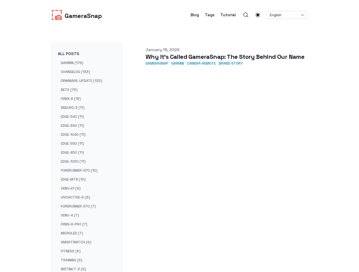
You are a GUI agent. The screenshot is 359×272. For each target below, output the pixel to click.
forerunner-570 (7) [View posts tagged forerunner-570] (78, 206)
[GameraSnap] (77, 15)
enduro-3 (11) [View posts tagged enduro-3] (73, 107)
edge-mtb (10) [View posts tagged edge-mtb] (73, 179)
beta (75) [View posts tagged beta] (69, 89)
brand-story (231, 63)
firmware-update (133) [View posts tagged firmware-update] (81, 80)
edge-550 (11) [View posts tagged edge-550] (72, 143)
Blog (194, 14)
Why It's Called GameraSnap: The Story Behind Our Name (225, 57)
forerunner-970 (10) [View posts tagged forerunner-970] (79, 170)
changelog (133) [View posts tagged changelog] (75, 71)
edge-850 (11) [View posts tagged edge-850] (72, 152)
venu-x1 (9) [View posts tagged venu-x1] (71, 188)
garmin (177, 63)
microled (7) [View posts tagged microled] (72, 233)
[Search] (246, 15)
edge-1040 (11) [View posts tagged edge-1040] (73, 134)
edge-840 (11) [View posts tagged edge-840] (72, 125)
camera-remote (201, 63)
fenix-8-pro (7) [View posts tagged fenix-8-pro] (74, 224)
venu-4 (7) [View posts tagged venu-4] (70, 215)
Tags (209, 14)
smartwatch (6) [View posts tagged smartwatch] (76, 242)
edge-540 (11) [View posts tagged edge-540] (72, 116)
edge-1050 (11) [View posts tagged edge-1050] (73, 161)
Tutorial (228, 14)
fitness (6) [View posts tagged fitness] (71, 251)
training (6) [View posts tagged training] (71, 260)
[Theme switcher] (258, 15)
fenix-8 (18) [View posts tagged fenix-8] (71, 98)
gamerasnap (157, 63)
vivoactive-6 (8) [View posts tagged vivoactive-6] (75, 197)
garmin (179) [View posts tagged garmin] (72, 63)
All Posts (68, 53)
